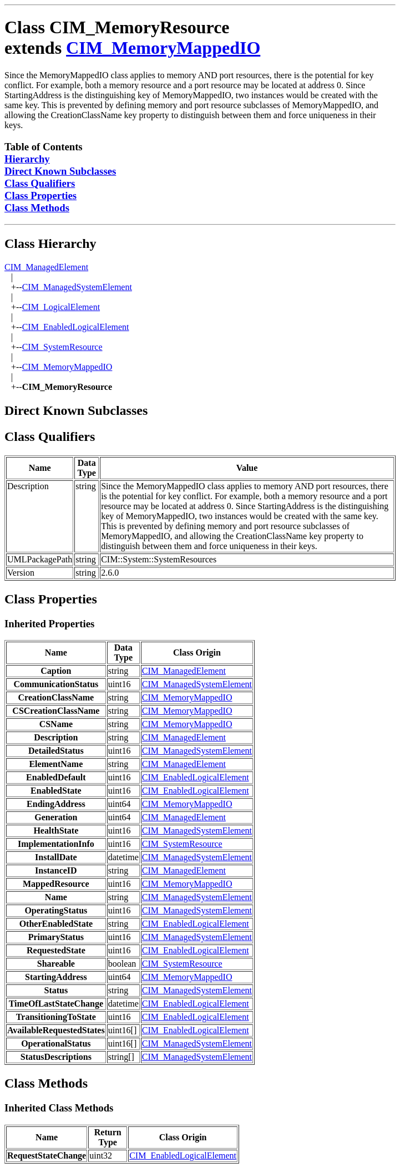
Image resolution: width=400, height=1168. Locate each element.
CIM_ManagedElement (46, 267)
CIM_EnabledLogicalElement (75, 327)
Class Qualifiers (39, 183)
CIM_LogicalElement (61, 307)
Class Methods (36, 208)
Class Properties (40, 195)
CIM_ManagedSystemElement (77, 287)
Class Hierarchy (50, 243)
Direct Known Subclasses (60, 171)
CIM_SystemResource (62, 347)
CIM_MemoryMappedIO (163, 48)
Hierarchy (27, 159)
